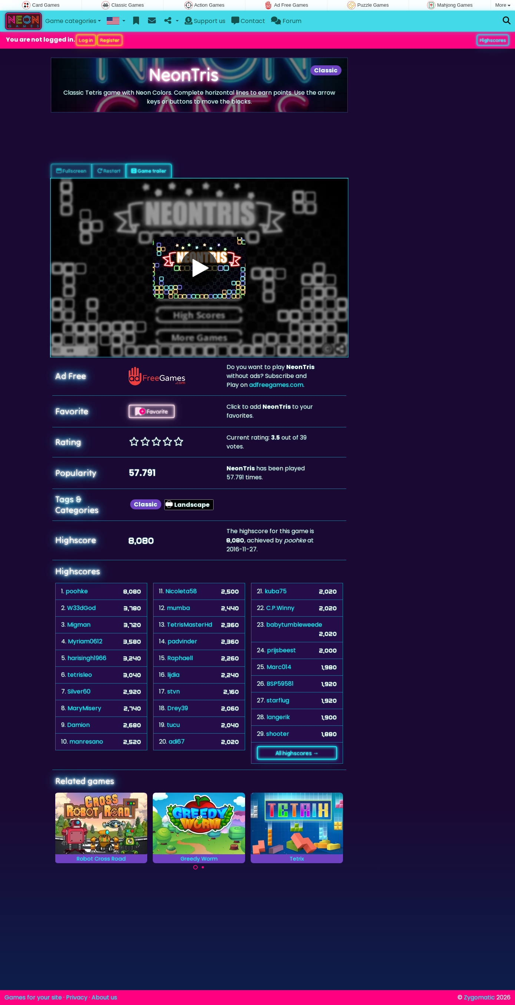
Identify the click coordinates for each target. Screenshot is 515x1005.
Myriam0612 (85, 641)
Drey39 (177, 708)
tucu (173, 725)
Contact (248, 21)
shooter (277, 734)
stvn (173, 691)
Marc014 (279, 667)
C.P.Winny (280, 608)
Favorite (151, 411)
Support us (205, 21)
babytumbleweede (294, 624)
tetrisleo (79, 674)
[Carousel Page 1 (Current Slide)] (195, 867)
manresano (86, 741)
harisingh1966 (86, 658)
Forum (286, 21)
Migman (78, 624)
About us (104, 997)
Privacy (77, 997)
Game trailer (148, 170)
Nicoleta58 (181, 591)
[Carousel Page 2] (203, 867)
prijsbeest (281, 650)
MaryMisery (84, 708)
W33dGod (81, 608)
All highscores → (297, 753)
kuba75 (276, 591)
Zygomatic (479, 997)
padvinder (182, 641)
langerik (278, 717)
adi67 (177, 741)
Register (109, 40)
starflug (278, 700)
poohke (77, 591)
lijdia (173, 674)
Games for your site (33, 997)
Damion (78, 725)
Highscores (493, 40)
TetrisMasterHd (189, 624)
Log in (86, 40)
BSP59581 (280, 683)
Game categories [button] (70, 21)
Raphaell (180, 658)
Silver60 (78, 691)
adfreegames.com (276, 385)
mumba (178, 608)
